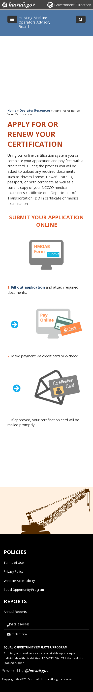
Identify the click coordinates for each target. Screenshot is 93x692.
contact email (19, 634)
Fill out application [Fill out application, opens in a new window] (28, 287)
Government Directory (72, 4)
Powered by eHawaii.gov (25, 673)
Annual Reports (15, 611)
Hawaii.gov (18, 5)
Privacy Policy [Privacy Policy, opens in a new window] (13, 571)
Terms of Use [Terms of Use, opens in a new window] (14, 562)
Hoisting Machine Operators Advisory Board (34, 22)
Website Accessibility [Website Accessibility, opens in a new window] (19, 580)
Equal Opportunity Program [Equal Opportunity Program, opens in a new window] (24, 589)
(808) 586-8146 (20, 624)
